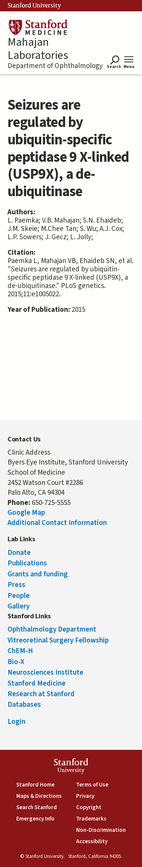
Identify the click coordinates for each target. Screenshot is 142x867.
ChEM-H (20, 651)
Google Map (26, 513)
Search (114, 67)
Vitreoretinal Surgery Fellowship (58, 640)
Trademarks (91, 819)
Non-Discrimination (101, 830)
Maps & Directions (39, 796)
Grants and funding (38, 574)
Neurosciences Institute (45, 672)
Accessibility (92, 841)
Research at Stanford (41, 694)
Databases (24, 705)
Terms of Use (92, 785)
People (19, 596)
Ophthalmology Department (52, 629)
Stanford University (34, 5)
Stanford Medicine (37, 683)
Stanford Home (35, 785)
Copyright (88, 807)
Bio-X (16, 662)
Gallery (19, 606)
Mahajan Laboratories (38, 49)
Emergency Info (35, 819)
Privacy (85, 796)
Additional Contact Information (57, 523)
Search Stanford (36, 807)
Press (16, 585)
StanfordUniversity (71, 767)
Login (16, 722)
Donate (19, 553)
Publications (27, 563)
